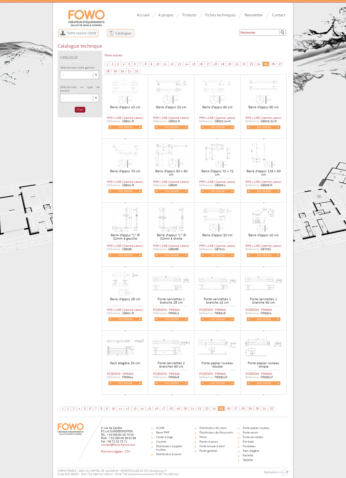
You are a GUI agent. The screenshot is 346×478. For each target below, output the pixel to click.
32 (136, 71)
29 (115, 71)
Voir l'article (125, 127)
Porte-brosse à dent (212, 446)
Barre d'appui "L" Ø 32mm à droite (171, 237)
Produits (189, 15)
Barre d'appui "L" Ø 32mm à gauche (125, 237)
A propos (165, 15)
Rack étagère (251, 451)
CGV (127, 451)
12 (172, 64)
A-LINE (160, 428)
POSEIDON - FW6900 (166, 310)
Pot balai (248, 441)
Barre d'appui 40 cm (125, 107)
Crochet (161, 441)
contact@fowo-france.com (118, 444)
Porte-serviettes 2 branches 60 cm (171, 365)
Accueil (143, 15)
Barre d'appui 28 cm (125, 299)
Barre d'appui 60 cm (217, 107)
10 (157, 64)
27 (280, 64)
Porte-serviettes (253, 437)
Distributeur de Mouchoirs (216, 432)
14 (186, 64)
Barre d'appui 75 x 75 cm (217, 173)
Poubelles (249, 446)
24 (258, 64)
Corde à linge (164, 437)
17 (208, 64)
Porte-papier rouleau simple (263, 365)
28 (108, 71)
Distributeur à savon (169, 454)
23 (251, 64)
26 (273, 64)
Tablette (248, 460)
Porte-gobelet (208, 451)
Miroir (203, 437)
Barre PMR (162, 432)
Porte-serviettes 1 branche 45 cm (217, 301)
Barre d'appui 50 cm (171, 107)
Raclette (248, 455)
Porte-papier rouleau (256, 428)
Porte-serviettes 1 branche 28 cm (171, 301)
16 (201, 64)
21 (237, 64)
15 (193, 64)
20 (229, 64)
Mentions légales (112, 451)
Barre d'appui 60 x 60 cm (171, 173)
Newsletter (254, 15)
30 (122, 71)
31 (129, 71)
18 (215, 64)
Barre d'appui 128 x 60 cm (264, 173)
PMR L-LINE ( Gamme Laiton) (125, 118)
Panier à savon (208, 441)
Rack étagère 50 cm (125, 363)
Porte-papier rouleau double (217, 365)
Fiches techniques (220, 15)
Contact (278, 15)
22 (244, 64)
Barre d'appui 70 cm (125, 171)
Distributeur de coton (213, 428)
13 (179, 64)
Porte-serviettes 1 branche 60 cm (263, 301)
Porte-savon (250, 432)
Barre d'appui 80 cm (263, 107)
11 (165, 64)
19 (222, 64)
